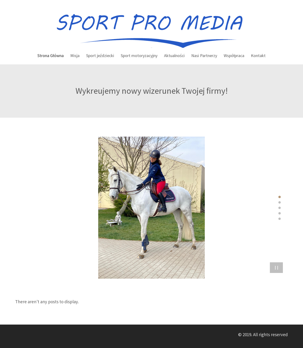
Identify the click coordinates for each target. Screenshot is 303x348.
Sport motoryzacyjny (139, 55)
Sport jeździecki (100, 55)
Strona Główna (50, 55)
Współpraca (234, 55)
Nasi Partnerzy (204, 55)
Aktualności (174, 55)
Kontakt (258, 55)
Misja (75, 55)
